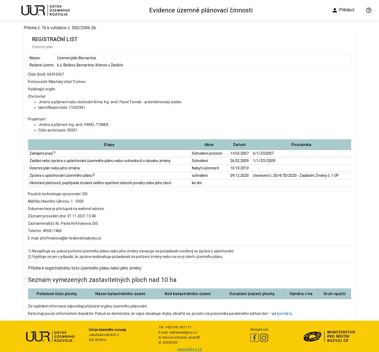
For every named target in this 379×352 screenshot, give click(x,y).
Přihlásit (343, 10)
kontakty (284, 313)
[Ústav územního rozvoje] (45, 10)
